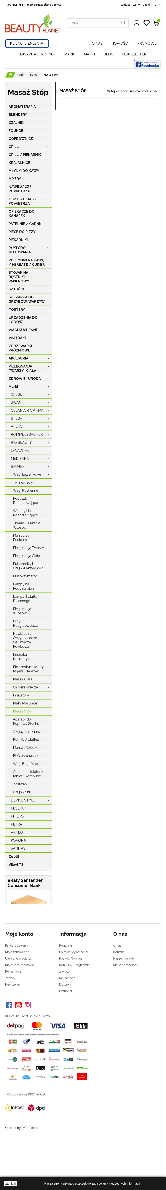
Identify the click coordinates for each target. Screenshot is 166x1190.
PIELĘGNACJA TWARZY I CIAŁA (22, 368)
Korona (18, 840)
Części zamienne (26, 732)
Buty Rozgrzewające (25, 623)
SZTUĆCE (17, 289)
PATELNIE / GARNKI (25, 224)
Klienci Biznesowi (27, 43)
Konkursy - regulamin (74, 1011)
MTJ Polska (30, 1174)
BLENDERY (18, 115)
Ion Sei (17, 394)
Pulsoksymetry (25, 576)
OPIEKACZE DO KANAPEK (22, 213)
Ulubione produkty (18, 1005)
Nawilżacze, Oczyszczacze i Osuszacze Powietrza (25, 640)
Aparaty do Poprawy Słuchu (26, 721)
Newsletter (134, 54)
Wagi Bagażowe (26, 764)
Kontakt (118, 998)
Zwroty (10, 1024)
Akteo (17, 832)
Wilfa (16, 426)
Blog (108, 54)
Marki (69, 54)
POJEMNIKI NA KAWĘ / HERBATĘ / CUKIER (27, 262)
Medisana (20, 459)
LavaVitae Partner (38, 54)
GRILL (14, 147)
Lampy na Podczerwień (23, 586)
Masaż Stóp (22, 711)
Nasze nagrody (124, 1005)
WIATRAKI (17, 338)
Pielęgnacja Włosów (22, 611)
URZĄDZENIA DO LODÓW (23, 320)
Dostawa (65, 1031)
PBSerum (19, 808)
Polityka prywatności (73, 998)
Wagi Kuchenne (25, 490)
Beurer (18, 467)
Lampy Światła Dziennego (25, 598)
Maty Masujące (25, 703)
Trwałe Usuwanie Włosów (26, 525)
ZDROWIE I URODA (25, 379)
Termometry (23, 482)
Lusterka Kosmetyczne (24, 656)
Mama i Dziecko (25, 748)
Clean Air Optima (27, 410)
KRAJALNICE (19, 163)
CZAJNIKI (16, 123)
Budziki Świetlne (26, 740)
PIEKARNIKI (18, 240)
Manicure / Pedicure (21, 537)
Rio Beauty (21, 442)
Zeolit (14, 857)
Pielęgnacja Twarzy (28, 548)
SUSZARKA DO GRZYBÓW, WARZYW (27, 299)
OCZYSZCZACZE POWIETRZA (23, 201)
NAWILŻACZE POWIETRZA (20, 189)
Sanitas (18, 848)
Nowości (120, 43)
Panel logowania (16, 992)
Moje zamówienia (17, 998)
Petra (16, 824)
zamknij (10, 1183)
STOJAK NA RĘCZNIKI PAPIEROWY (19, 276)
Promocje (146, 43)
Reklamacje (13, 1018)
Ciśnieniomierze (25, 687)
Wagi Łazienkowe (27, 474)
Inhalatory (21, 695)
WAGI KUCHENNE (23, 330)
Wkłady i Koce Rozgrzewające (25, 513)
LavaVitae (20, 450)
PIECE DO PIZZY (22, 232)
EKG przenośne (25, 756)
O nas (97, 43)
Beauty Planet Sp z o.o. (25, 1062)
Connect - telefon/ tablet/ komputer (28, 774)
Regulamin (66, 992)
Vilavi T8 (16, 865)
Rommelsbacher (27, 434)
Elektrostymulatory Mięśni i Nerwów (28, 669)
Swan (16, 402)
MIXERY (15, 179)
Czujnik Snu (22, 792)
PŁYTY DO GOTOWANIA (20, 250)
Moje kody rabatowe (19, 1011)
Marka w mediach (125, 1011)
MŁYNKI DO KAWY (24, 171)
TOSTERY (17, 310)
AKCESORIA (18, 358)
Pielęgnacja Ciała (26, 556)
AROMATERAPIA (22, 107)
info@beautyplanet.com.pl (44, 4)
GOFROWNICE (21, 139)
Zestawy (20, 784)
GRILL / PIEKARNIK (25, 155)
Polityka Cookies (70, 1005)
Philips (17, 816)
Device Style (23, 800)
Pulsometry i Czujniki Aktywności (28, 566)
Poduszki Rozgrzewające (25, 500)
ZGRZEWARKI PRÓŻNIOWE (20, 348)
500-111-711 (14, 4)
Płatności (65, 1037)
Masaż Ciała (22, 679)
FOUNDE (16, 131)
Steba (16, 418)
